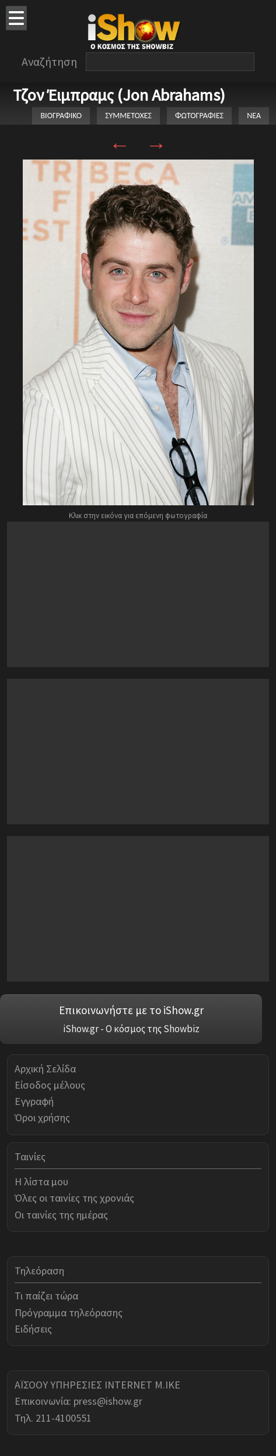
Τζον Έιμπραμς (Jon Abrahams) (119, 94)
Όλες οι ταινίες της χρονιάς (74, 1198)
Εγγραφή (34, 1101)
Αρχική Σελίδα (45, 1068)
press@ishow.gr (108, 1401)
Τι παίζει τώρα (46, 1295)
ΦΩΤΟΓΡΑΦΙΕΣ (199, 116)
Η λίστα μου (41, 1181)
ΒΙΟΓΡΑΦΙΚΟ (61, 116)
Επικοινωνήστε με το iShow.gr (131, 1010)
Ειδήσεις (33, 1328)
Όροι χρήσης (42, 1117)
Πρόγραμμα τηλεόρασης (69, 1312)
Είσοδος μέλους (50, 1085)
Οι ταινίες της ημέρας (61, 1214)
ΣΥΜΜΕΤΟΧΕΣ (128, 116)
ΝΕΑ (254, 116)
